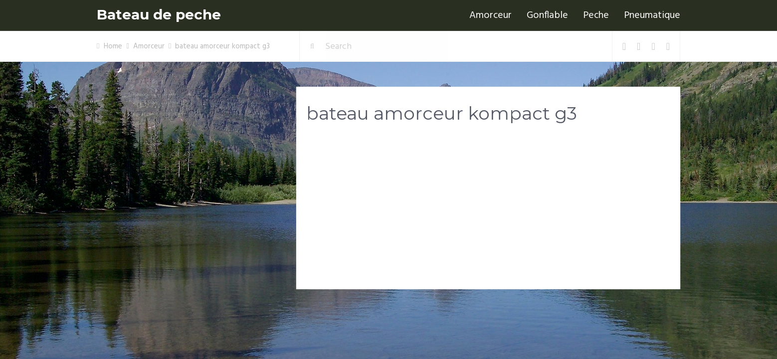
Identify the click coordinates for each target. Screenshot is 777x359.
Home (113, 46)
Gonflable (547, 15)
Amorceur (490, 15)
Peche (596, 15)
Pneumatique (652, 15)
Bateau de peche (159, 14)
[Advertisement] (488, 210)
